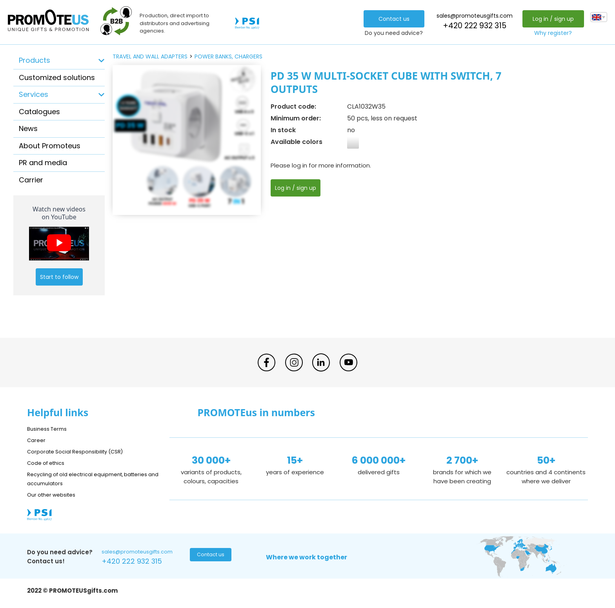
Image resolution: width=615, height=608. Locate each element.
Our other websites (55, 494)
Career (37, 440)
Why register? (551, 33)
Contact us (391, 19)
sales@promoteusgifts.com (472, 16)
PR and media (43, 162)
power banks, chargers (228, 56)
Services (33, 94)
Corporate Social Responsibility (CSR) (82, 451)
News (28, 128)
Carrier (31, 180)
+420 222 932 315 (472, 25)
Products (34, 60)
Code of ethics (49, 463)
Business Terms (49, 428)
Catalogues (39, 112)
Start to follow (59, 277)
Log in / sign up (550, 19)
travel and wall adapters (150, 56)
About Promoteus (49, 146)
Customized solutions (57, 77)
